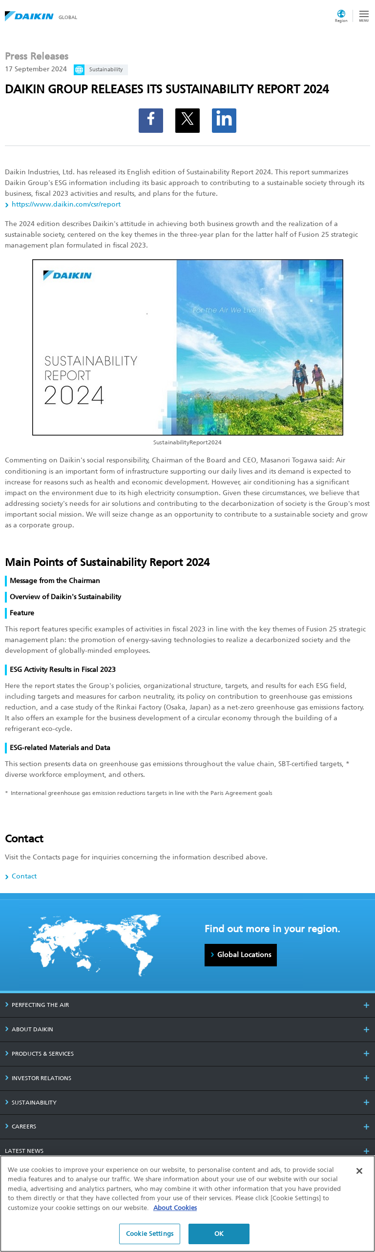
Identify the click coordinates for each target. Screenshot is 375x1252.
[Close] (359, 1174)
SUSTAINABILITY (31, 1102)
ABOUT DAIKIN (29, 1029)
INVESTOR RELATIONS (38, 1078)
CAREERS (20, 1126)
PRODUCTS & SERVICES (39, 1053)
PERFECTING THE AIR (37, 1005)
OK (219, 1237)
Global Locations (244, 955)
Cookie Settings (149, 1237)
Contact (24, 876)
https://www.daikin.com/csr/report (66, 204)
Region (341, 20)
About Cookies (175, 1210)
